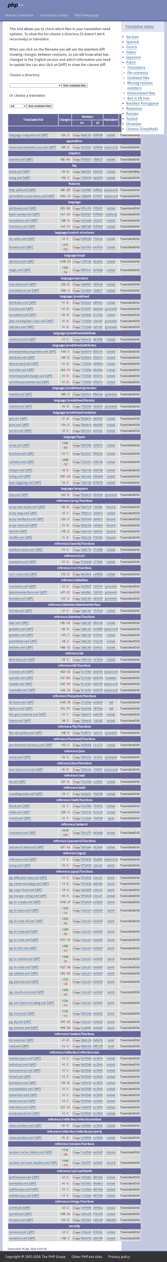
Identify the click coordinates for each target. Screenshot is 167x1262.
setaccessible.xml (21, 1126)
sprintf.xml (16, 1214)
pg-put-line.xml (20, 982)
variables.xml (18, 1238)
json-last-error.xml (22, 769)
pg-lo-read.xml (19, 931)
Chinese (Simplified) (142, 129)
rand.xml (15, 1046)
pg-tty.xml (16, 1022)
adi (111, 702)
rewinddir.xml (18, 690)
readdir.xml (16, 684)
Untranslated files (141, 93)
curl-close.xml (19, 574)
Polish (131, 62)
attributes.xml (18, 208)
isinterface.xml (19, 1095)
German (132, 37)
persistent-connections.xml (27, 196)
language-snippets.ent (24, 135)
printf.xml (15, 1208)
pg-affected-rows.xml (24, 878)
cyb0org (111, 214)
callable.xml (17, 462)
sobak (111, 135)
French (131, 47)
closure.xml (17, 309)
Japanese (133, 57)
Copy (76, 135)
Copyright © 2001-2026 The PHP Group (35, 1257)
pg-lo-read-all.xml (22, 921)
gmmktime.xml (19, 641)
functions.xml (18, 226)
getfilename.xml (20, 1177)
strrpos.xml (17, 1220)
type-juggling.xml (21, 483)
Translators (136, 68)
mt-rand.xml (17, 1040)
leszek (111, 507)
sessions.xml (18, 1232)
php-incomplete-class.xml (27, 321)
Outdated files (138, 78)
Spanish (132, 42)
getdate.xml (17, 629)
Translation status (139, 27)
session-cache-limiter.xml (26, 1152)
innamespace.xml (21, 1058)
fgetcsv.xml (17, 708)
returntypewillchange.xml (27, 376)
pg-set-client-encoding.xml (27, 1003)
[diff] (44, 135)
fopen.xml (16, 721)
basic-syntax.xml (20, 214)
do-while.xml (18, 239)
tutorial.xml (17, 159)
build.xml (15, 172)
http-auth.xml (18, 190)
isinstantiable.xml (21, 1089)
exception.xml (18, 315)
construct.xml (18, 339)
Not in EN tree (138, 98)
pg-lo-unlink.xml (20, 959)
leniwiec (111, 678)
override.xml (17, 370)
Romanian (134, 109)
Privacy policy (119, 1257)
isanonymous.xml (21, 1070)
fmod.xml (15, 806)
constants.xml (18, 586)
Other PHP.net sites (87, 1257)
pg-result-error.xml (22, 992)
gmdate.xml (17, 635)
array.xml (15, 445)
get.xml (14, 419)
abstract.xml (17, 261)
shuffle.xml (16, 537)
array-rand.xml (19, 525)
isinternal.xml (18, 1101)
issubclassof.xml (20, 1113)
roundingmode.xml (22, 794)
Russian (132, 114)
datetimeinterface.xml (24, 592)
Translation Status (54, 15)
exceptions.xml (19, 220)
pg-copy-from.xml (21, 890)
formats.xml (17, 598)
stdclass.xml (17, 327)
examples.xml (18, 562)
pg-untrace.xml (19, 1028)
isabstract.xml (18, 1064)
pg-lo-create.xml (21, 902)
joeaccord (111, 147)
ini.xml (13, 782)
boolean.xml (17, 454)
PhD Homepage (87, 15)
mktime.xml (17, 647)
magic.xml (16, 270)
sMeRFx (111, 1220)
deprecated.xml (20, 364)
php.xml (14, 495)
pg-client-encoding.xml (25, 884)
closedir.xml (17, 672)
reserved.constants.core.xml (28, 147)
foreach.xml (17, 247)
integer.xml (16, 470)
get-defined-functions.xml (27, 745)
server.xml (16, 431)
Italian (131, 52)
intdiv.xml (15, 812)
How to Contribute (19, 15)
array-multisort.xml (22, 519)
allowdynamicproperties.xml (28, 351)
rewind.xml (16, 394)
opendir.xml (17, 678)
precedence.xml (20, 290)
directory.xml (18, 660)
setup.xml (16, 757)
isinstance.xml (18, 1083)
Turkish (132, 119)
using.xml (15, 178)
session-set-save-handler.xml (29, 1163)
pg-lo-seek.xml (19, 940)
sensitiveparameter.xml (25, 382)
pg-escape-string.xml (24, 896)
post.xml (15, 425)
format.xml (16, 611)
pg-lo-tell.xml (19, 948)
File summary (137, 73)
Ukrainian (133, 124)
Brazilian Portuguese (142, 103)
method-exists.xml (21, 550)
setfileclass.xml (20, 1189)
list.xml (14, 531)
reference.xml (18, 859)
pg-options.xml (19, 973)
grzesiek (111, 309)
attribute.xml (18, 357)
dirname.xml (17, 702)
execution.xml (18, 284)
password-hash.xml (22, 847)
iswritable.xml (18, 1183)
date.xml (15, 623)
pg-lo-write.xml (20, 967)
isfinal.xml (16, 1077)
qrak (111, 818)
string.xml (16, 476)
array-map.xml (19, 513)
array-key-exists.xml (23, 507)
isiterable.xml (18, 1107)
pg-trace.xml (18, 1013)
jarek (111, 865)
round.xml (16, 818)
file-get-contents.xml (23, 714)
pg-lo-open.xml (20, 910)
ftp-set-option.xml (21, 733)
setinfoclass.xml (20, 1196)
